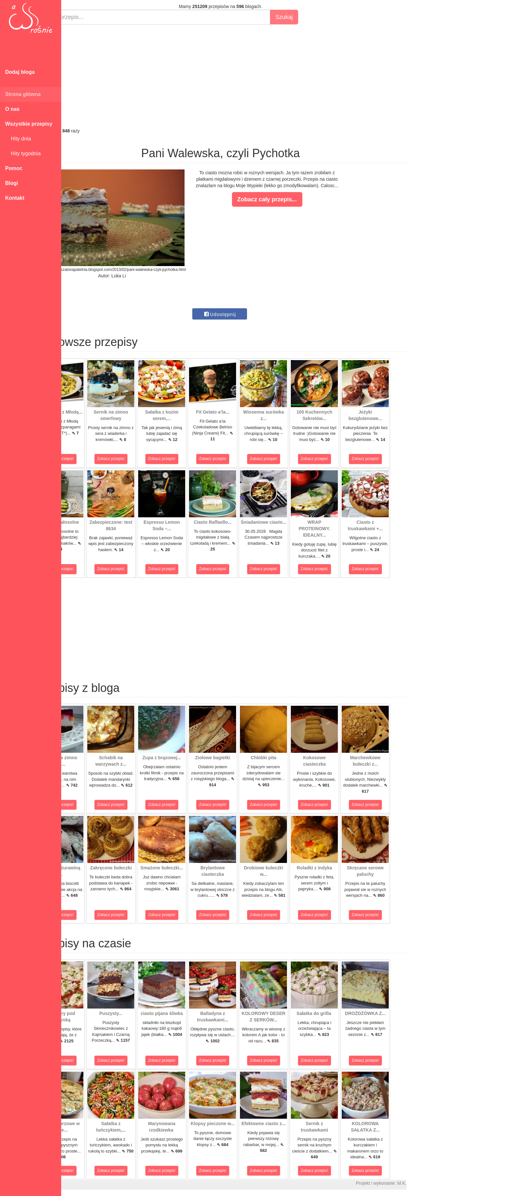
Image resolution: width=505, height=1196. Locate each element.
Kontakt (14, 198)
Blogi (11, 183)
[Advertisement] (250, 76)
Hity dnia (18, 138)
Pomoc (13, 168)
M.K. (431, 1183)
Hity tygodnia (23, 153)
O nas (12, 109)
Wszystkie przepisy (28, 124)
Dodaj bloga (20, 72)
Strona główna (23, 94)
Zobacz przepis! (90, 458)
